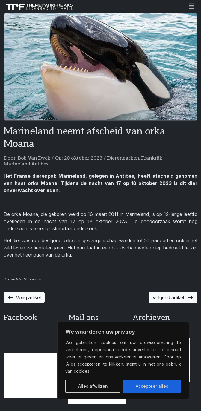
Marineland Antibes (26, 164)
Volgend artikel (173, 297)
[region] (123, 360)
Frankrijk (151, 158)
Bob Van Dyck (34, 158)
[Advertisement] (32, 375)
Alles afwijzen (93, 386)
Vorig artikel (24, 297)
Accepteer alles (152, 386)
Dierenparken (123, 158)
